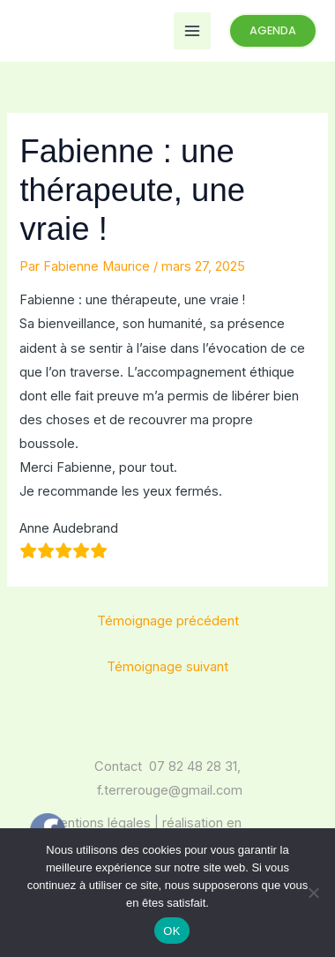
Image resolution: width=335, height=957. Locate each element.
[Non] (313, 892)
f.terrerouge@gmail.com (169, 790)
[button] (272, 31)
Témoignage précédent (168, 621)
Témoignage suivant (167, 667)
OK (171, 931)
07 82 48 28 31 (193, 766)
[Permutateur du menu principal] (192, 30)
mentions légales (99, 823)
